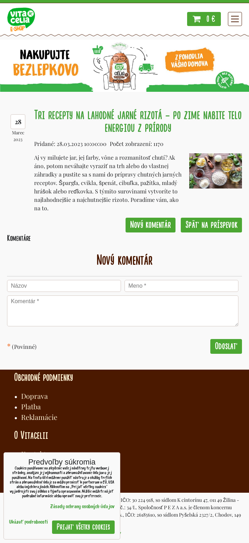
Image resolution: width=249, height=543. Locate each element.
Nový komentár (150, 225)
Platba (31, 406)
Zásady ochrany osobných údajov (82, 507)
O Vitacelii (31, 435)
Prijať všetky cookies (83, 527)
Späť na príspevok (211, 225)
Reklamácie (39, 417)
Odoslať (226, 346)
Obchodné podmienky (43, 377)
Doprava (34, 396)
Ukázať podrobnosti (28, 522)
